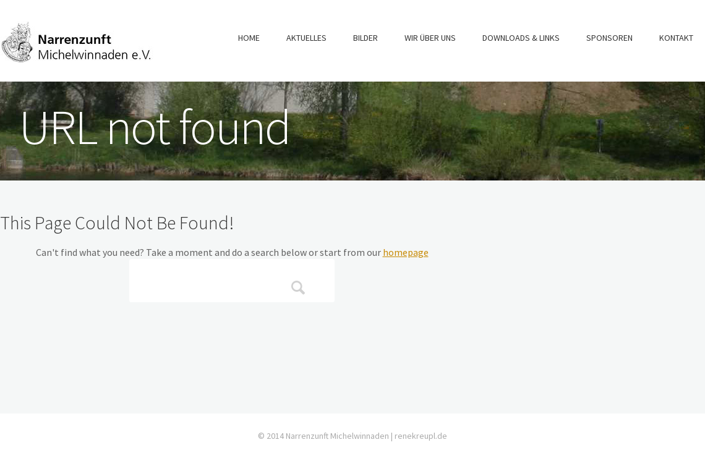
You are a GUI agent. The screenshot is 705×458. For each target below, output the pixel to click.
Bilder (365, 37)
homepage (406, 252)
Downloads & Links (521, 37)
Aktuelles (306, 37)
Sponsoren (609, 37)
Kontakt (676, 37)
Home (249, 37)
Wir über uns (430, 37)
